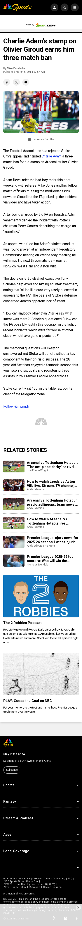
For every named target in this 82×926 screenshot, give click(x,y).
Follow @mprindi (16, 406)
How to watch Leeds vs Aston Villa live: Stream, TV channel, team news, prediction (51, 483)
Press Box (32, 881)
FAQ (70, 878)
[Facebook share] (6, 82)
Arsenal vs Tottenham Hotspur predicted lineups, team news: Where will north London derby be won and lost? (52, 502)
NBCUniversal (26, 893)
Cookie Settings (52, 887)
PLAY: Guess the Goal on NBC (27, 701)
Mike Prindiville (16, 68)
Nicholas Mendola (38, 564)
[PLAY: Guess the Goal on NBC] (41, 674)
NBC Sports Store (14, 881)
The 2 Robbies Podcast (22, 623)
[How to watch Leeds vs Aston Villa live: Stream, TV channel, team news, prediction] (13, 485)
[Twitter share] (16, 82)
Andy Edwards (35, 489)
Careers (36, 878)
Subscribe (12, 769)
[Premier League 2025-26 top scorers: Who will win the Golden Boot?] (13, 560)
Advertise (24, 878)
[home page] (17, 8)
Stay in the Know (14, 754)
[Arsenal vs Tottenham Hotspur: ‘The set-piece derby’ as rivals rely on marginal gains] (13, 466)
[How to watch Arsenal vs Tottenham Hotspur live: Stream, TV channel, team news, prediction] (13, 523)
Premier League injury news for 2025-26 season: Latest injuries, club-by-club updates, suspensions (53, 540)
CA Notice (34, 887)
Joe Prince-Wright (37, 470)
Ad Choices (10, 878)
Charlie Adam (51, 156)
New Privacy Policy (15, 887)
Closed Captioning (54, 878)
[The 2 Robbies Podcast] (41, 596)
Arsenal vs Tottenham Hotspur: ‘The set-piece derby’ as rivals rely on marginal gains (52, 465)
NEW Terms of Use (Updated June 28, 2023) (29, 884)
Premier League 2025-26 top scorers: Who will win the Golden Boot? (50, 559)
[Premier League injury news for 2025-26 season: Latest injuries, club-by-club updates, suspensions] (13, 542)
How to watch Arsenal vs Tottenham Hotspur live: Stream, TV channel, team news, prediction (48, 521)
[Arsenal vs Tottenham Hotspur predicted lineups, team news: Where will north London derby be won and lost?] (13, 504)
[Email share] (25, 82)
